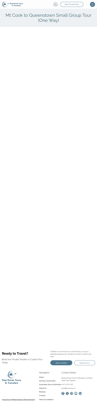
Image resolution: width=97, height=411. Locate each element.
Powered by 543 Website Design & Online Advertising (18, 402)
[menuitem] (50, 379)
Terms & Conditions (46, 402)
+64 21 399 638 (67, 387)
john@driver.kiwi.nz (68, 391)
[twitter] (67, 396)
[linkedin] (80, 396)
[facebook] (62, 396)
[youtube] (75, 396)
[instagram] (71, 396)
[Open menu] (92, 5)
